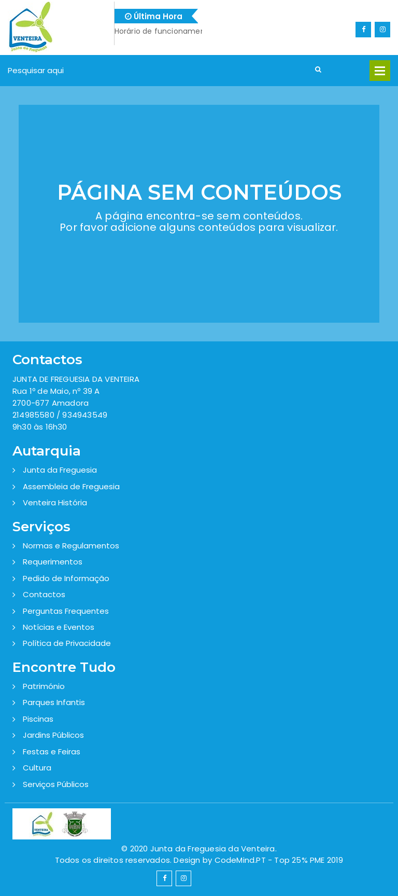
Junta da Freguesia (60, 469)
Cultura (37, 767)
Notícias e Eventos (58, 627)
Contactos (44, 594)
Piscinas (38, 718)
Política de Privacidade (67, 643)
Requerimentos (52, 561)
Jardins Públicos (53, 734)
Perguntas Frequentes (66, 610)
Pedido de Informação (66, 578)
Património (44, 686)
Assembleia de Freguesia (71, 486)
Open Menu (379, 70)
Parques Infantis (54, 702)
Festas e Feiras (51, 751)
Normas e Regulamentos (71, 545)
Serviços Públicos (56, 784)
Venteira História (55, 502)
